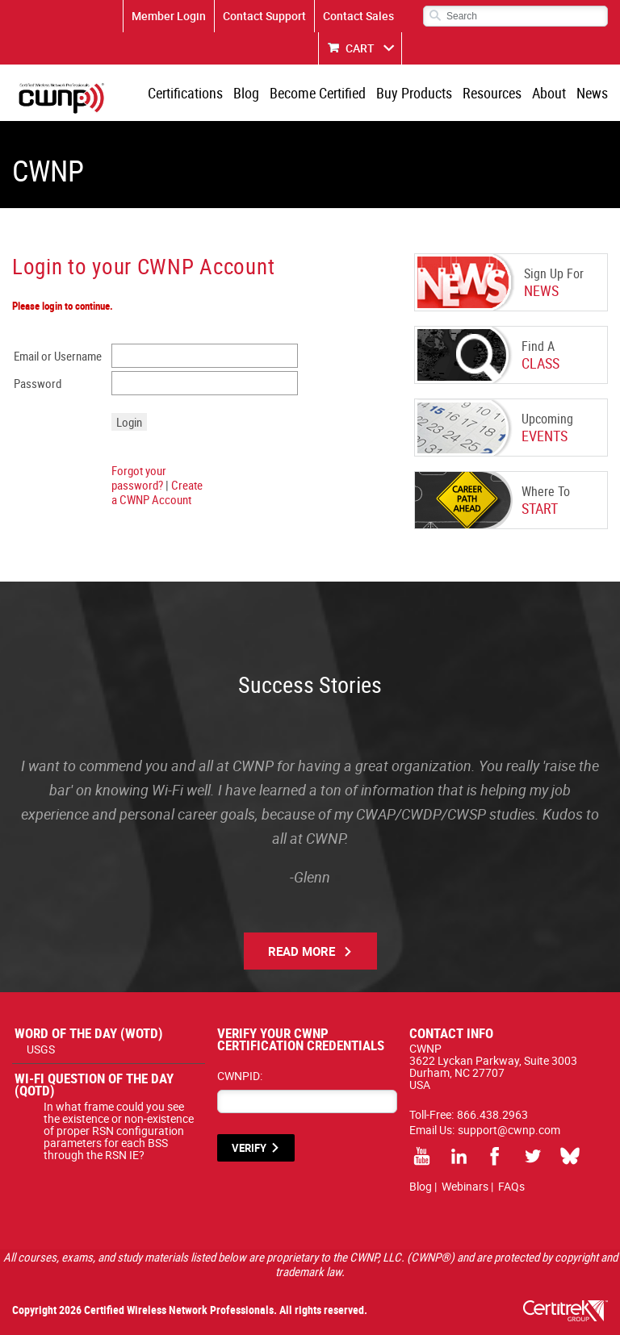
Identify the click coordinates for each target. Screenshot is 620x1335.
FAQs (511, 1186)
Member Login (169, 15)
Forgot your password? (138, 477)
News (592, 92)
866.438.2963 (492, 1114)
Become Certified (318, 92)
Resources (492, 92)
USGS (41, 1049)
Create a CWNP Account (157, 492)
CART (360, 48)
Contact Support (264, 15)
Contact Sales (358, 15)
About (549, 92)
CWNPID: (239, 1075)
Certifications (185, 92)
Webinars (465, 1186)
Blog (246, 92)
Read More (301, 951)
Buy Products (414, 92)
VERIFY (249, 1148)
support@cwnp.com (509, 1129)
